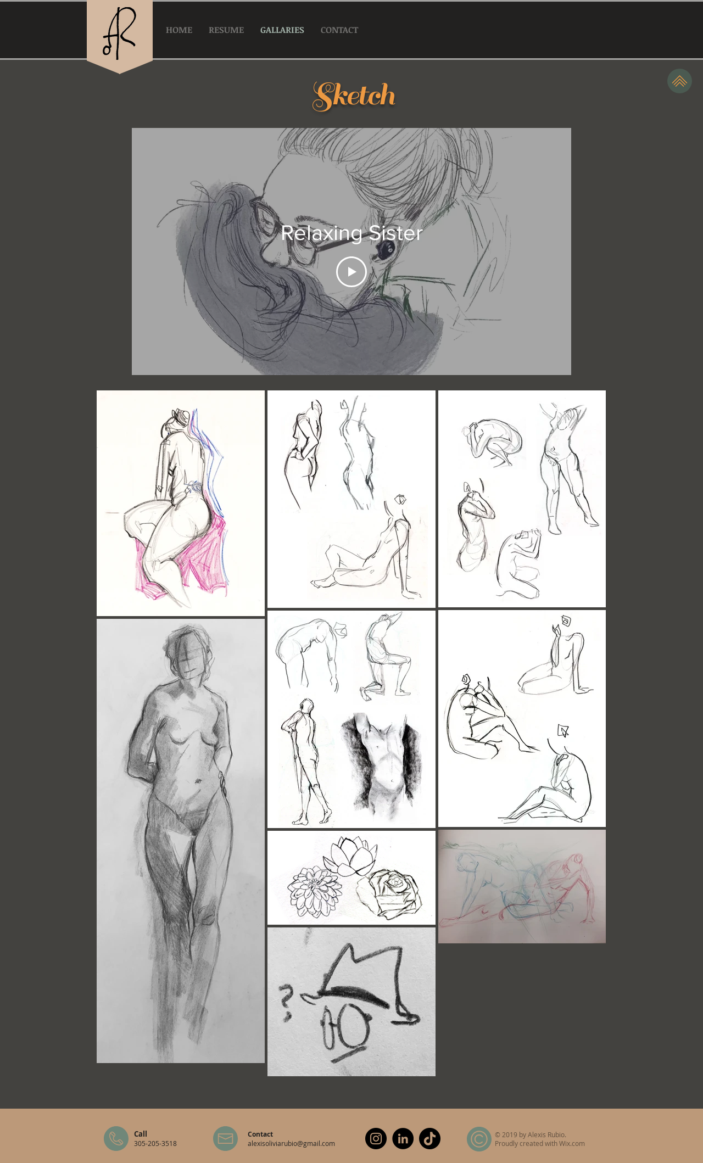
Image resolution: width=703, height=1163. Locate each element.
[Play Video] (351, 271)
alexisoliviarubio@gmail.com (291, 1143)
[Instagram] (376, 1138)
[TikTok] (429, 1138)
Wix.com (572, 1143)
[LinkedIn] (403, 1138)
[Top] (679, 81)
